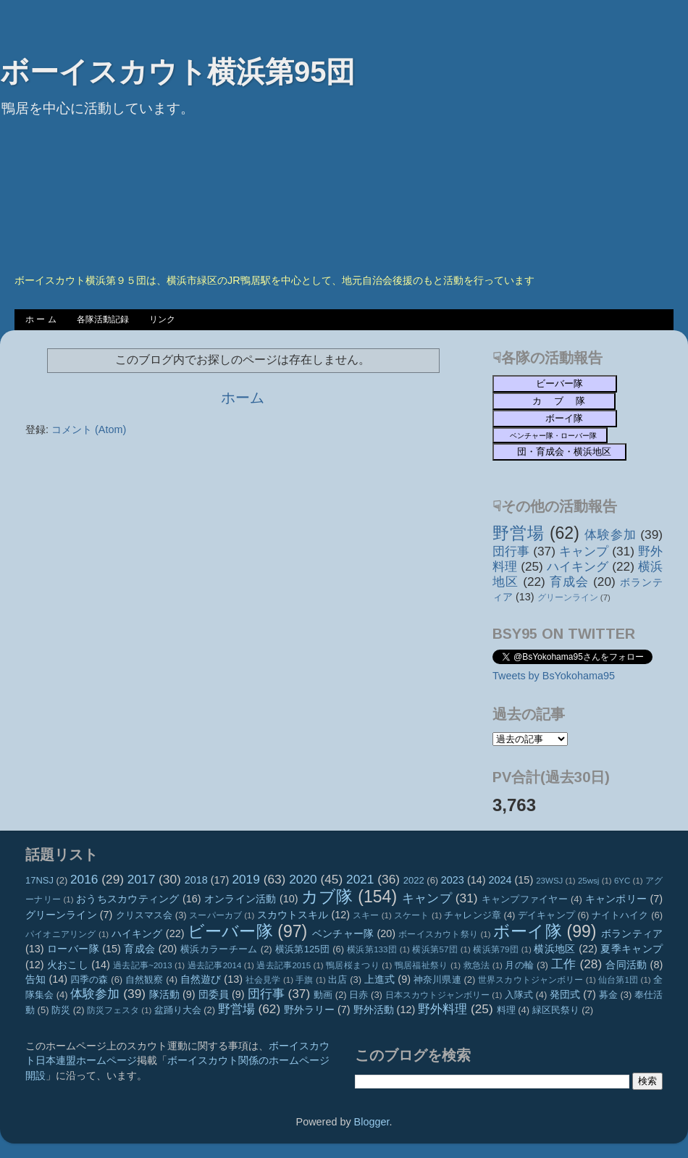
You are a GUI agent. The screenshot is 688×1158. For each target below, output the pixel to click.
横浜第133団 (372, 949)
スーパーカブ (215, 915)
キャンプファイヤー (525, 899)
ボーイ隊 (527, 931)
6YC (622, 880)
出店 (337, 979)
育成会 (569, 581)
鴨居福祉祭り (421, 965)
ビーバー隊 (230, 931)
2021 (360, 879)
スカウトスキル (293, 914)
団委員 (213, 994)
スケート (411, 915)
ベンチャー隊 (343, 933)
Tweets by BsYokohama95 (553, 675)
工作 (563, 964)
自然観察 (144, 979)
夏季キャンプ (631, 948)
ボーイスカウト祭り (438, 934)
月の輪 (519, 965)
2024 (500, 880)
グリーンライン (567, 597)
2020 (302, 879)
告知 (35, 979)
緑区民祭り (555, 1009)
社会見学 (263, 980)
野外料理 (442, 1009)
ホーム (242, 398)
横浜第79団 (496, 949)
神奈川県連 (437, 979)
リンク (162, 319)
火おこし (67, 964)
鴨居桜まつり (352, 965)
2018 (196, 880)
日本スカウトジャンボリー (437, 995)
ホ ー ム (40, 319)
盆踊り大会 (177, 1009)
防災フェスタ (113, 1010)
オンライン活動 (240, 899)
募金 (608, 994)
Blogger (372, 1122)
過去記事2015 (283, 965)
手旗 (304, 980)
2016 (84, 879)
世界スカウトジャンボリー (531, 980)
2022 (413, 880)
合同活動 (626, 964)
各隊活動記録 (103, 319)
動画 (323, 994)
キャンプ (583, 551)
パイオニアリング (60, 934)
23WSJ (549, 880)
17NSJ (39, 880)
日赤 (358, 994)
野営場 (518, 533)
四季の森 (89, 979)
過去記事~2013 (142, 965)
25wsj (588, 880)
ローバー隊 (73, 948)
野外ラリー (309, 1009)
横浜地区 (555, 948)
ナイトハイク (620, 915)
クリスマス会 (144, 915)
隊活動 (164, 994)
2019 (245, 879)
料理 (506, 1009)
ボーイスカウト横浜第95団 (178, 72)
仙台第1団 (618, 980)
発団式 (565, 994)
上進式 (379, 979)
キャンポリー (616, 899)
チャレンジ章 (472, 915)
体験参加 (610, 534)
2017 (141, 879)
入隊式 (519, 994)
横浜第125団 (302, 949)
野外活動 (373, 1009)
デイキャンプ (546, 915)
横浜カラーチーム (219, 949)
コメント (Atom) (88, 429)
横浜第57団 (435, 949)
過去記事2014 (215, 965)
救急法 (476, 965)
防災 (60, 1009)
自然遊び (201, 979)
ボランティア (632, 933)
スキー (366, 915)
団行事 (510, 551)
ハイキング (578, 566)
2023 (452, 880)
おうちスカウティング (128, 899)
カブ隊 (327, 896)
